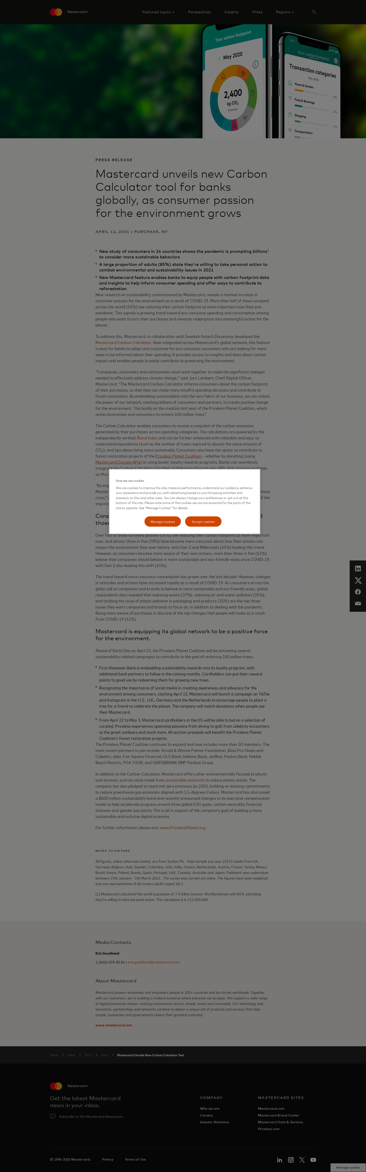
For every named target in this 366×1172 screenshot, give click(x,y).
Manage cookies (163, 521)
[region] (184, 501)
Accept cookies (203, 521)
